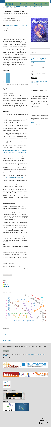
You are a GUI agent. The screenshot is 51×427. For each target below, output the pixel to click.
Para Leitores (5, 330)
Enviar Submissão (7, 274)
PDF (34, 46)
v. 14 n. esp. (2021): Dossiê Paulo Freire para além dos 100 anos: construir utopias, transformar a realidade (23, 6)
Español (6, 284)
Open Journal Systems (7, 340)
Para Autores (5, 332)
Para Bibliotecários (6, 334)
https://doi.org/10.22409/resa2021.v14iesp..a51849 (16, 25)
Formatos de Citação (36, 124)
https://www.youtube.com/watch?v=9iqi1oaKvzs (13, 177)
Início (4, 5)
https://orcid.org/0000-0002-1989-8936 (10, 22)
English (5, 282)
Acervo (7, 5)
